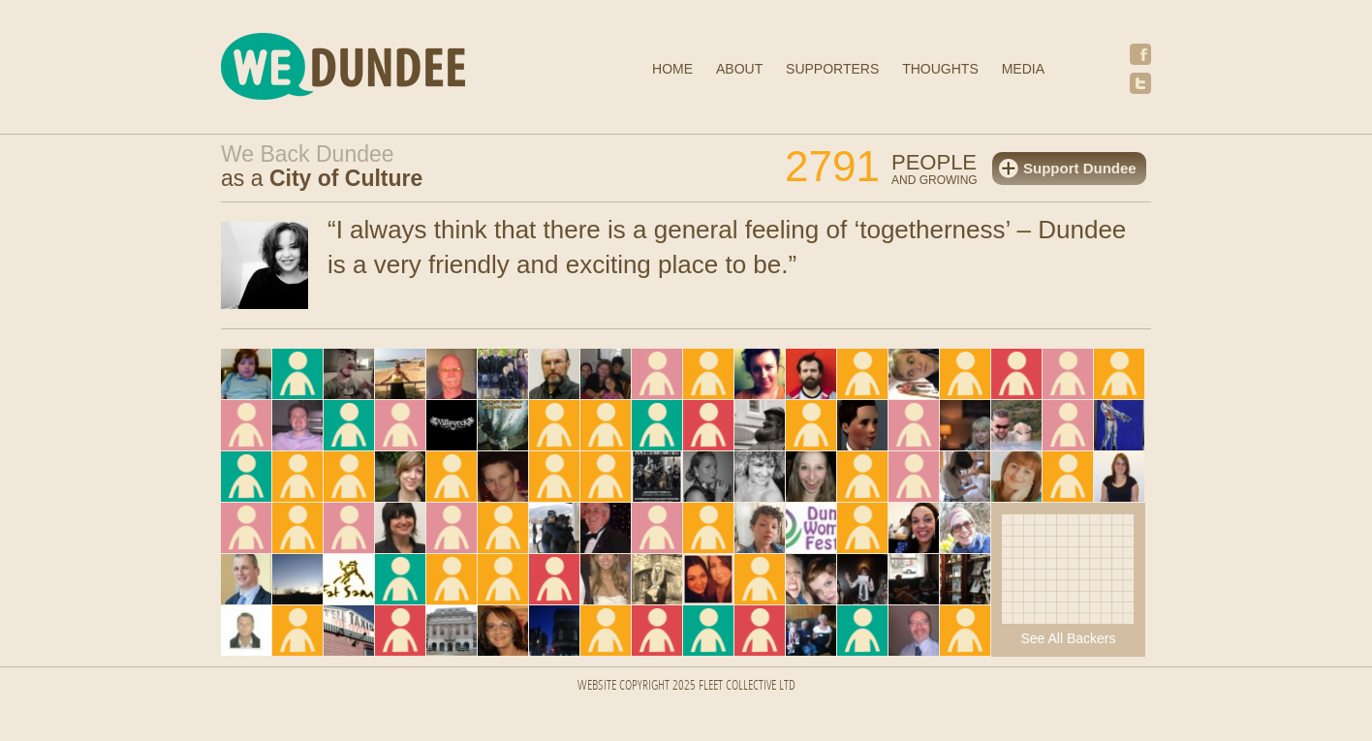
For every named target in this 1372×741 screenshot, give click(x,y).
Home (672, 69)
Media (1023, 69)
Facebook (1140, 54)
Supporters (832, 69)
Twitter (1140, 83)
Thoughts (940, 69)
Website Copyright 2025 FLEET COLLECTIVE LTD (686, 686)
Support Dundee (1080, 168)
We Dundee (390, 69)
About (739, 69)
